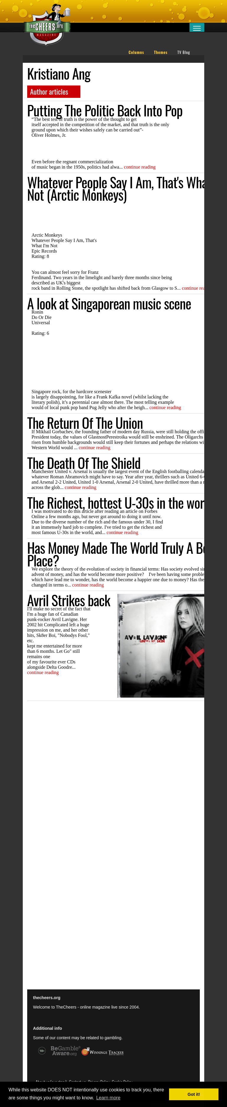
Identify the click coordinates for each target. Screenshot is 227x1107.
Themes (161, 52)
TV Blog (183, 52)
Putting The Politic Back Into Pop (105, 110)
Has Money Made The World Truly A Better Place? (126, 553)
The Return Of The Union (85, 422)
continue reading (139, 166)
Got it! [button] (194, 1094)
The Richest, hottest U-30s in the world (120, 502)
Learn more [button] (108, 1097)
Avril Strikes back (68, 600)
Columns (136, 52)
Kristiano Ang (58, 73)
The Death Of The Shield (83, 462)
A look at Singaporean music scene (109, 303)
